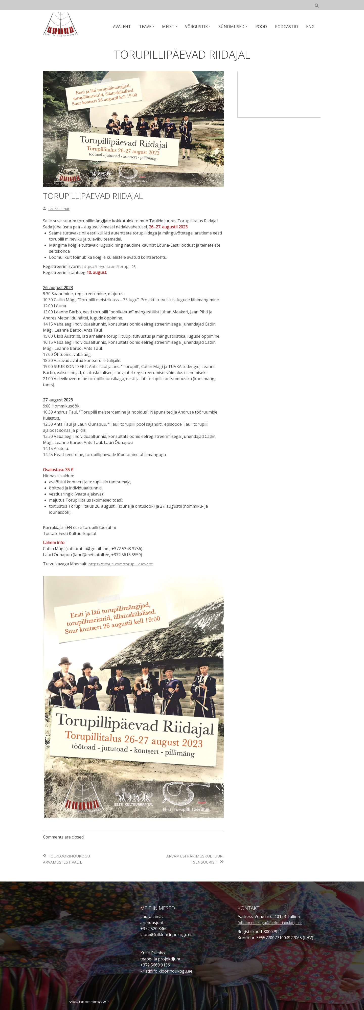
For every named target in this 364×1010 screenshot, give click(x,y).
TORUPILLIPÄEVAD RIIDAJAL (100, 195)
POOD (262, 26)
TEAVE (149, 26)
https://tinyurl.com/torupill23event (121, 564)
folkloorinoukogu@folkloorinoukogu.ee (276, 922)
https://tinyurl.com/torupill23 (109, 266)
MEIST (171, 26)
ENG (310, 26)
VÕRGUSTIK (199, 26)
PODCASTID (287, 26)
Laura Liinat (59, 208)
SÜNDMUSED (233, 26)
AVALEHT (126, 26)
